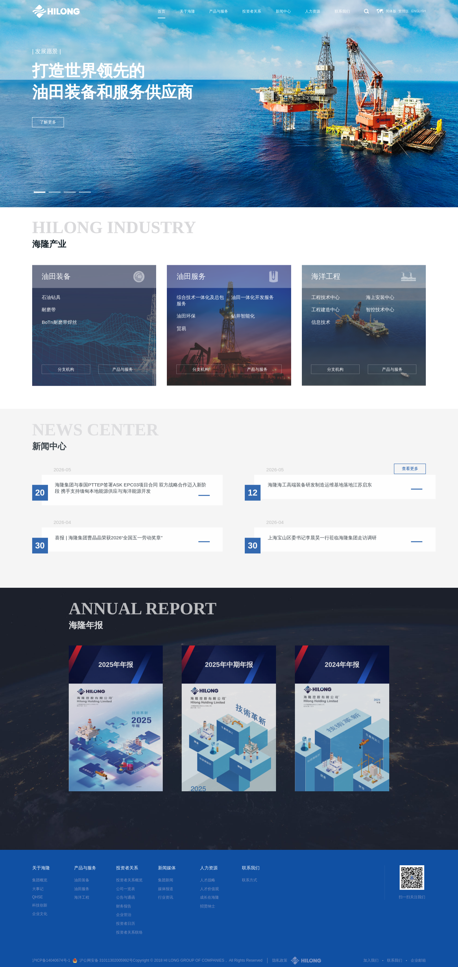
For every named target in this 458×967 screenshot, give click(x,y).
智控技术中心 (380, 313)
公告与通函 (125, 897)
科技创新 (39, 905)
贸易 (181, 332)
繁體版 (403, 11)
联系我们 (342, 11)
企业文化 (39, 914)
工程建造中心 (325, 313)
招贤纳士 (207, 906)
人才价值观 (209, 889)
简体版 (391, 11)
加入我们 (371, 960)
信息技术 (320, 326)
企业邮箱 (418, 960)
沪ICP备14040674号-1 (51, 960)
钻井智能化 (243, 319)
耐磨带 (49, 313)
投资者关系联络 (129, 932)
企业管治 (123, 915)
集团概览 (39, 880)
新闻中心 (283, 11)
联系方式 (249, 880)
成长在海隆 (209, 897)
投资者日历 (125, 923)
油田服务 (81, 889)
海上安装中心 (380, 301)
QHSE (37, 897)
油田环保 (186, 319)
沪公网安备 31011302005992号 (106, 960)
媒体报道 (165, 889)
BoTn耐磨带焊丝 (59, 326)
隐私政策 (279, 960)
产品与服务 (218, 11)
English (418, 11)
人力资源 (312, 11)
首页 (161, 11)
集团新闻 (165, 880)
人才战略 (207, 880)
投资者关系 (251, 11)
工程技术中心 (325, 301)
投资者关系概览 (129, 880)
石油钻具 (51, 301)
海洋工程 (81, 897)
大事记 (38, 889)
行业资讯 (165, 897)
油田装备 (81, 880)
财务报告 (123, 906)
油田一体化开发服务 (252, 301)
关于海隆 (187, 11)
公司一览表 (125, 889)
